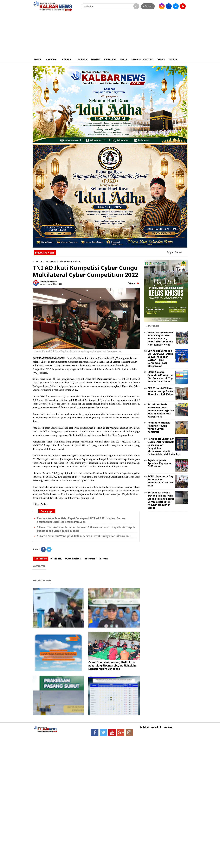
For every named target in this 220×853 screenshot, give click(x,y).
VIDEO (161, 59)
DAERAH (82, 59)
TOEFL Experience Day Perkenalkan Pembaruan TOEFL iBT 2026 (160, 481)
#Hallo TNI (56, 558)
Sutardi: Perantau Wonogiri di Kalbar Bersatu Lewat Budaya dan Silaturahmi (83, 536)
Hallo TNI (44, 261)
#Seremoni (90, 558)
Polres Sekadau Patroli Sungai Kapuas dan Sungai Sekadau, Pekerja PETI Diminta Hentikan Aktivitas (161, 338)
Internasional (56, 261)
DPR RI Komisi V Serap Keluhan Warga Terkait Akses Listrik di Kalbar (161, 391)
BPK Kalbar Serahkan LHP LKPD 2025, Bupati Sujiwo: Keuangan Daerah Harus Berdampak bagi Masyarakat (161, 358)
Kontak (168, 727)
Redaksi (144, 727)
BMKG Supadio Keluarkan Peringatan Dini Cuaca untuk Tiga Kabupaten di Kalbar (160, 376)
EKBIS (123, 59)
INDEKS (173, 59)
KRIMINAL (110, 59)
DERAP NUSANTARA (142, 59)
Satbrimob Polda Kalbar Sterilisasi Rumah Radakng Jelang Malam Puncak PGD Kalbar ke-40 (161, 410)
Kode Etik (156, 727)
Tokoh (77, 261)
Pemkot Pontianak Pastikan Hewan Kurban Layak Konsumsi (159, 427)
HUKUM (95, 59)
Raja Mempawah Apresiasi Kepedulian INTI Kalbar (160, 463)
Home (35, 261)
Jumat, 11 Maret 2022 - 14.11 (51, 284)
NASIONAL (51, 59)
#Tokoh (104, 558)
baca (131, 283)
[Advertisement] (110, 34)
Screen (148, 6)
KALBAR (66, 59)
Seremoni (68, 261)
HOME (37, 59)
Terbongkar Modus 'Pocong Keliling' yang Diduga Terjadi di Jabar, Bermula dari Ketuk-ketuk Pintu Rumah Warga (161, 500)
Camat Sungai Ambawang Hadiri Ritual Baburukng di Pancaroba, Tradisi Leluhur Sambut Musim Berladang (113, 665)
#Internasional (73, 558)
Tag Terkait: (40, 558)
